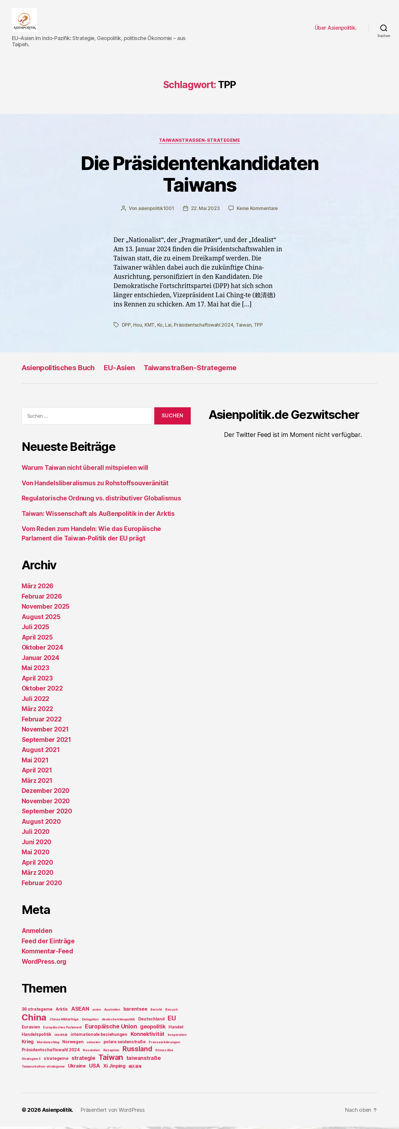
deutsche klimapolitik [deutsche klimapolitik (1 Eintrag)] (118, 1022)
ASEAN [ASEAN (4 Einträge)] (80, 1011)
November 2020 (46, 803)
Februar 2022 (42, 721)
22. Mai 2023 (205, 211)
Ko (159, 327)
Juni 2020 (37, 844)
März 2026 (38, 588)
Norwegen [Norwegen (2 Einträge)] (72, 1044)
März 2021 (37, 783)
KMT (149, 327)
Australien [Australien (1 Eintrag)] (112, 1012)
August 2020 (41, 824)
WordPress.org (44, 964)
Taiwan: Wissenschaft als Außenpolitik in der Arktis (98, 516)
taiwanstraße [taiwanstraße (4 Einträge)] (143, 1060)
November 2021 (45, 731)
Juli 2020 (36, 834)
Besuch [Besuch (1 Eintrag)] (171, 1012)
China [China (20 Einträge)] (34, 1019)
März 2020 (38, 875)
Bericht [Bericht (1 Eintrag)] (156, 1012)
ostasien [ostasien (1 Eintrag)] (93, 1045)
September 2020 (47, 813)
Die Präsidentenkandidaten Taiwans (200, 177)
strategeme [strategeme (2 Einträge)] (56, 1060)
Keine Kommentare (257, 211)
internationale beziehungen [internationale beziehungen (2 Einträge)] (99, 1036)
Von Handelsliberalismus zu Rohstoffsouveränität (95, 485)
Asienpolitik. (58, 1112)
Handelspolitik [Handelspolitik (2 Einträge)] (36, 1036)
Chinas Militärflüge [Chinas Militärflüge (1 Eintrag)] (64, 1022)
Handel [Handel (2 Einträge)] (175, 1029)
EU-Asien (119, 370)
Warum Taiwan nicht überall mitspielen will (85, 470)
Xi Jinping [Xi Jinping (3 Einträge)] (114, 1068)
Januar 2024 (40, 660)
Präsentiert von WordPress (113, 1112)
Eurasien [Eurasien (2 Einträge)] (31, 1029)
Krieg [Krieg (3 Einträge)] (28, 1044)
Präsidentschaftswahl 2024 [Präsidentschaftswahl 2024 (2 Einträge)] (51, 1052)
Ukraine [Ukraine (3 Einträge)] (77, 1068)
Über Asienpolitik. (336, 29)
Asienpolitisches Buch (58, 370)
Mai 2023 (35, 670)
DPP (126, 327)
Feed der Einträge (48, 943)
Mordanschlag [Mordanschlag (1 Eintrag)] (48, 1045)
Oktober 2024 (42, 649)
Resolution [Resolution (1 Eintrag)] (91, 1053)
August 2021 (41, 752)
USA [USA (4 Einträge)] (94, 1068)
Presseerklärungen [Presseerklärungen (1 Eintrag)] (164, 1045)
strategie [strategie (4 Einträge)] (83, 1060)
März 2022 (37, 711)
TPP (257, 327)
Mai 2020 (36, 854)
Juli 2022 (36, 701)
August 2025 (41, 619)
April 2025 (37, 639)
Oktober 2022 (42, 690)
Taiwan (243, 327)
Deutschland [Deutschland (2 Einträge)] (151, 1021)
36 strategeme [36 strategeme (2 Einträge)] (37, 1011)
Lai (167, 327)
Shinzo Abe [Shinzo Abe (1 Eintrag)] (164, 1053)
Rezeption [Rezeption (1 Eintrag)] (111, 1053)
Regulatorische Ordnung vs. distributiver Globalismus (101, 500)
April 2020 (37, 865)
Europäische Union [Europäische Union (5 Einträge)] (111, 1028)
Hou (137, 327)
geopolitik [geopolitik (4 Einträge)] (152, 1029)
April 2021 (37, 772)
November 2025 (46, 609)
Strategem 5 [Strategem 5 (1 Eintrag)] (31, 1061)
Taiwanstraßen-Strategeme (190, 370)
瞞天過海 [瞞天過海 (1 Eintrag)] (135, 1069)
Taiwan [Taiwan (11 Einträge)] (110, 1059)
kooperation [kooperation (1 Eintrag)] (177, 1037)
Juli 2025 (36, 629)
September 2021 (46, 742)
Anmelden (37, 933)
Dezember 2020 (46, 793)
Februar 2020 (42, 885)
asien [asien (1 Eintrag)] (96, 1012)
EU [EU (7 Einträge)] (172, 1020)
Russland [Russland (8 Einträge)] (137, 1051)
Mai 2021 (35, 762)
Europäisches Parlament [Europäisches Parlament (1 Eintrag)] (62, 1030)
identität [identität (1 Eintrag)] (60, 1037)
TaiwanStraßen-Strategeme (199, 143)
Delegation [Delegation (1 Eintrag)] (90, 1022)
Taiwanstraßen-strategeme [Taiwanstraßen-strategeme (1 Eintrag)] (43, 1069)
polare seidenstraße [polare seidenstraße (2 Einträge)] (125, 1044)
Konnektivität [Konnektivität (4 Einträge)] (148, 1036)
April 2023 (37, 680)
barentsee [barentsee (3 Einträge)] (135, 1011)
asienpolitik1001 (156, 211)
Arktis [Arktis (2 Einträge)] (62, 1011)
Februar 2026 (42, 598)
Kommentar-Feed (47, 953)
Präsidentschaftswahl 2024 (203, 327)
